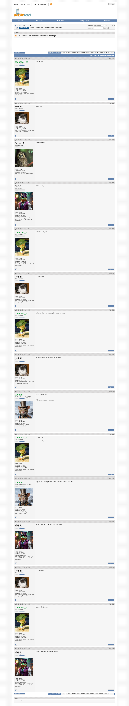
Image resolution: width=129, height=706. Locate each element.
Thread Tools (93, 55)
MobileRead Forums (22, 26)
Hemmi (18, 106)
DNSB (18, 186)
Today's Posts (84, 21)
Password (90, 28)
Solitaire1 (19, 143)
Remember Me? (109, 26)
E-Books (60, 21)
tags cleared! (18, 701)
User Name (90, 25)
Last (112, 52)
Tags (16, 698)
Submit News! (42, 4)
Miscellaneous (34, 26)
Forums (22, 4)
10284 (69, 52)
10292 (105, 52)
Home (16, 4)
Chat (34, 4)
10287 (83, 52)
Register (20, 21)
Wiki (28, 4)
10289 (92, 52)
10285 (74, 52)
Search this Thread (106, 55)
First (63, 52)
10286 (78, 52)
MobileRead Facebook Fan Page (45, 36)
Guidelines (39, 21)
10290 (96, 52)
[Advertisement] (64, 44)
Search (107, 21)
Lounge (41, 26)
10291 (101, 52)
